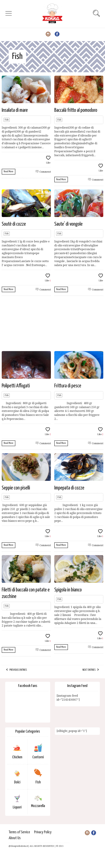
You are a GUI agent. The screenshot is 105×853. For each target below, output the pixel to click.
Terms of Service (19, 832)
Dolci (17, 782)
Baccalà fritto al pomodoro (75, 110)
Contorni (38, 757)
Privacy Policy (43, 832)
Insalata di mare (15, 110)
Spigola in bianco (68, 589)
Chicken (17, 757)
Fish (7, 120)
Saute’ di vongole (68, 224)
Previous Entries (18, 669)
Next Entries (89, 669)
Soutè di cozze (14, 224)
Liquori (17, 807)
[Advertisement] (52, 323)
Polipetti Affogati (16, 385)
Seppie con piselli (16, 488)
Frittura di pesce (67, 385)
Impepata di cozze (69, 488)
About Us (15, 838)
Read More (8, 171)
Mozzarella (38, 806)
